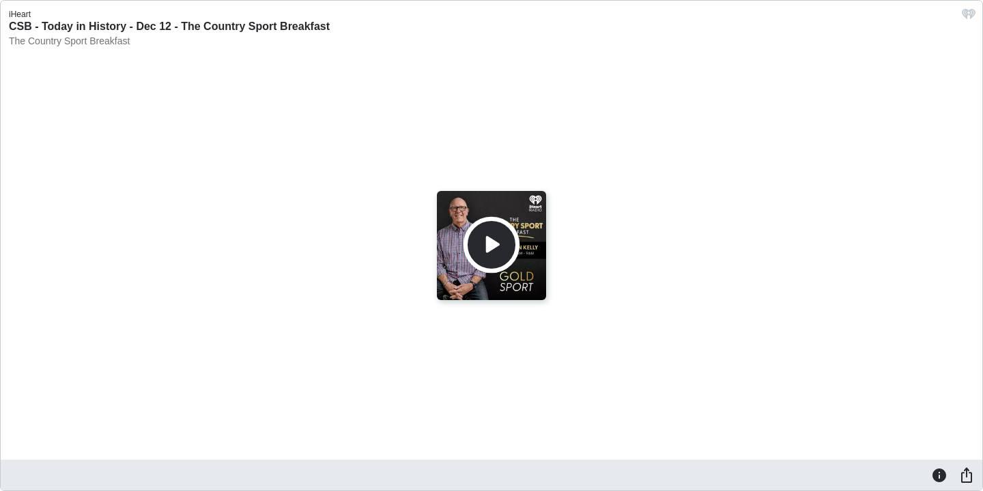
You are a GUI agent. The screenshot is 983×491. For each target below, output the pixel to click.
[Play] (491, 245)
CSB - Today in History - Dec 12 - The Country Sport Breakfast (169, 26)
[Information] (939, 474)
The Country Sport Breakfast (69, 40)
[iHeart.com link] (968, 17)
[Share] (966, 474)
